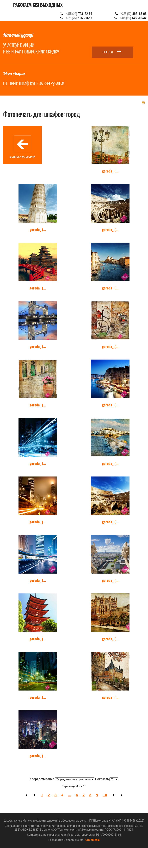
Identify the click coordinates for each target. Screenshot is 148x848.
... (69, 795)
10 (105, 795)
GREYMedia (92, 839)
